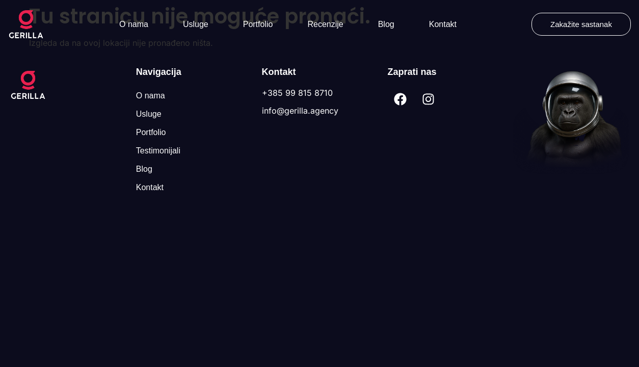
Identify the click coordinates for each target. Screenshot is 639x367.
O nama (133, 24)
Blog (386, 24)
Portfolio (258, 24)
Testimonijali (158, 150)
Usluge (195, 24)
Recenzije (325, 24)
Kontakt (443, 24)
